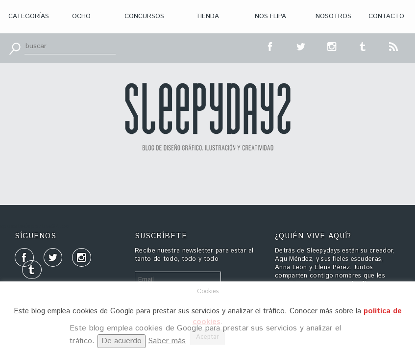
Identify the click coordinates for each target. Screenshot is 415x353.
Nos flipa (270, 16)
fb (270, 45)
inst (332, 45)
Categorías (28, 16)
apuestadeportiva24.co (34, 226)
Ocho (81, 16)
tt (301, 45)
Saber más (167, 341)
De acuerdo (121, 341)
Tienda (207, 16)
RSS (394, 45)
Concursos (144, 16)
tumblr (363, 45)
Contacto (386, 16)
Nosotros (333, 16)
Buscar (14, 48)
